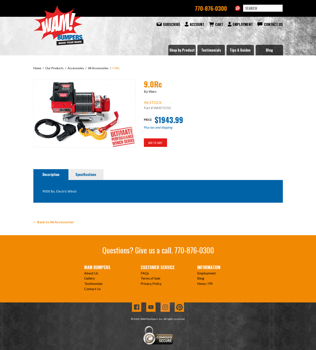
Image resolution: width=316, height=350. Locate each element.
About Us (91, 273)
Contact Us (273, 24)
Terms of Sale (150, 278)
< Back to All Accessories (53, 222)
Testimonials (211, 50)
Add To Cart (155, 143)
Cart (219, 24)
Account (197, 24)
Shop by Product (182, 50)
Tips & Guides (240, 50)
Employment (243, 24)
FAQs (145, 273)
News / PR (205, 283)
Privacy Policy (151, 283)
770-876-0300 (211, 8)
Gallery (89, 278)
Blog (269, 50)
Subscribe (171, 24)
